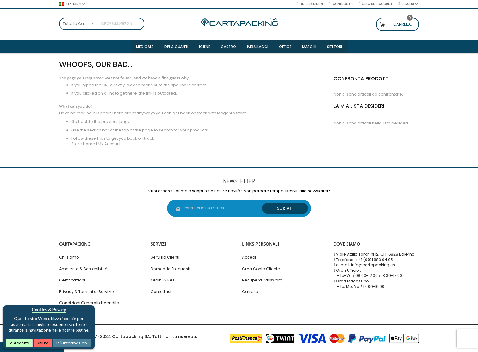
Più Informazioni (72, 343)
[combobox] (101, 24)
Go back (79, 122)
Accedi (249, 257)
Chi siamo (69, 257)
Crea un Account (377, 4)
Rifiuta (43, 343)
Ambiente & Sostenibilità (83, 269)
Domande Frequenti (170, 269)
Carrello (250, 291)
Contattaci (161, 291)
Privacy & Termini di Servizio (86, 291)
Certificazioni (72, 280)
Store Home (83, 144)
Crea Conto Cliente (261, 269)
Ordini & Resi (163, 280)
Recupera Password (262, 280)
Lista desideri (311, 4)
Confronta (342, 4)
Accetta (21, 343)
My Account (109, 144)
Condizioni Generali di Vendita (89, 303)
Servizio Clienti (165, 257)
